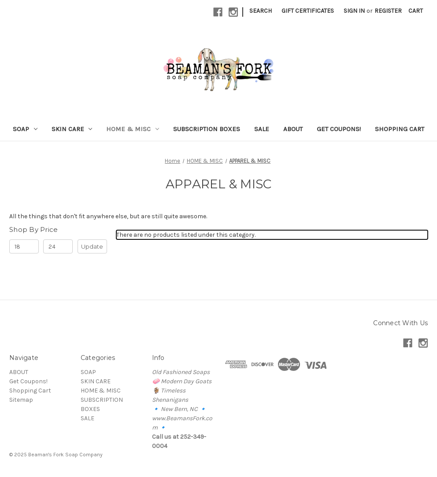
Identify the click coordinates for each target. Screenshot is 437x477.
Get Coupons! (339, 129)
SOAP (25, 129)
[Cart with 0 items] (416, 11)
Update (92, 246)
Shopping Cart (399, 129)
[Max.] (58, 246)
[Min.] (24, 246)
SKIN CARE (72, 129)
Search (260, 11)
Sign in (354, 11)
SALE (261, 129)
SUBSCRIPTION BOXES (206, 129)
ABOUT (293, 129)
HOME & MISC (132, 129)
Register (388, 11)
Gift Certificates (307, 11)
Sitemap (21, 400)
